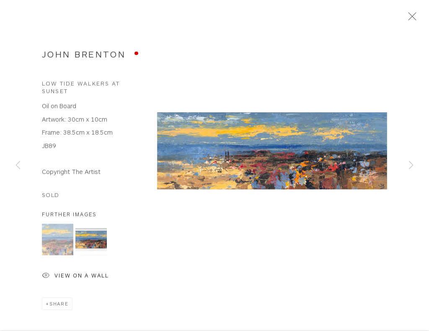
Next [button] (411, 166)
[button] (57, 240)
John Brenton (84, 54)
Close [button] (410, 19)
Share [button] (59, 305)
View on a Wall (75, 277)
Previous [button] (18, 166)
